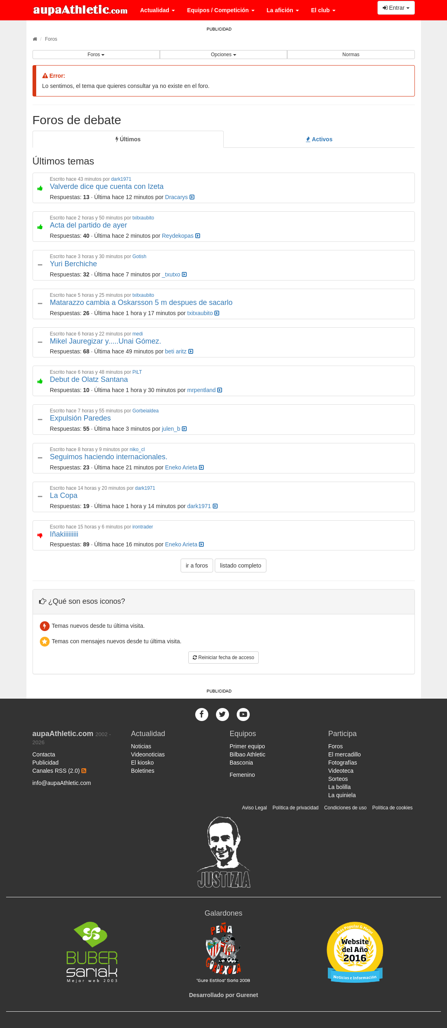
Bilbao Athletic (248, 754)
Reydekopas (181, 235)
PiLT (137, 372)
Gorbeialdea (145, 411)
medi (137, 334)
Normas (351, 54)
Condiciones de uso (345, 808)
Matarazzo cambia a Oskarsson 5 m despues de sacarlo (141, 302)
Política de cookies (392, 808)
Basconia (241, 762)
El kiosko (142, 762)
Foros (51, 39)
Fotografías (342, 762)
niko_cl (137, 449)
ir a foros (197, 565)
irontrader (142, 527)
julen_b (174, 428)
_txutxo (174, 274)
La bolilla (339, 787)
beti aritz (179, 351)
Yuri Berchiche (73, 264)
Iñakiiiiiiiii (64, 534)
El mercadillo (344, 754)
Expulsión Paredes (80, 418)
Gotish (139, 256)
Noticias (141, 746)
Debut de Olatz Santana (89, 379)
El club (323, 10)
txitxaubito (143, 218)
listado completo (240, 565)
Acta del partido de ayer (88, 225)
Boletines (143, 770)
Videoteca (340, 770)
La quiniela (342, 795)
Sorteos (338, 779)
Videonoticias (148, 754)
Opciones (223, 54)
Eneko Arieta (184, 467)
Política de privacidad (295, 808)
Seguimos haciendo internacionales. (109, 457)
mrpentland (204, 390)
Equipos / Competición (221, 10)
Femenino (242, 775)
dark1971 (121, 179)
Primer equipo (247, 746)
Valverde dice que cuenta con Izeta (107, 186)
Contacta (44, 754)
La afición (283, 10)
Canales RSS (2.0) (60, 770)
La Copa (64, 495)
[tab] (128, 139)
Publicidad (46, 762)
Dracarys (179, 197)
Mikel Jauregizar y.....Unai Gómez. (105, 341)
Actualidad (157, 10)
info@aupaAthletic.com (62, 783)
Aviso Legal (254, 808)
